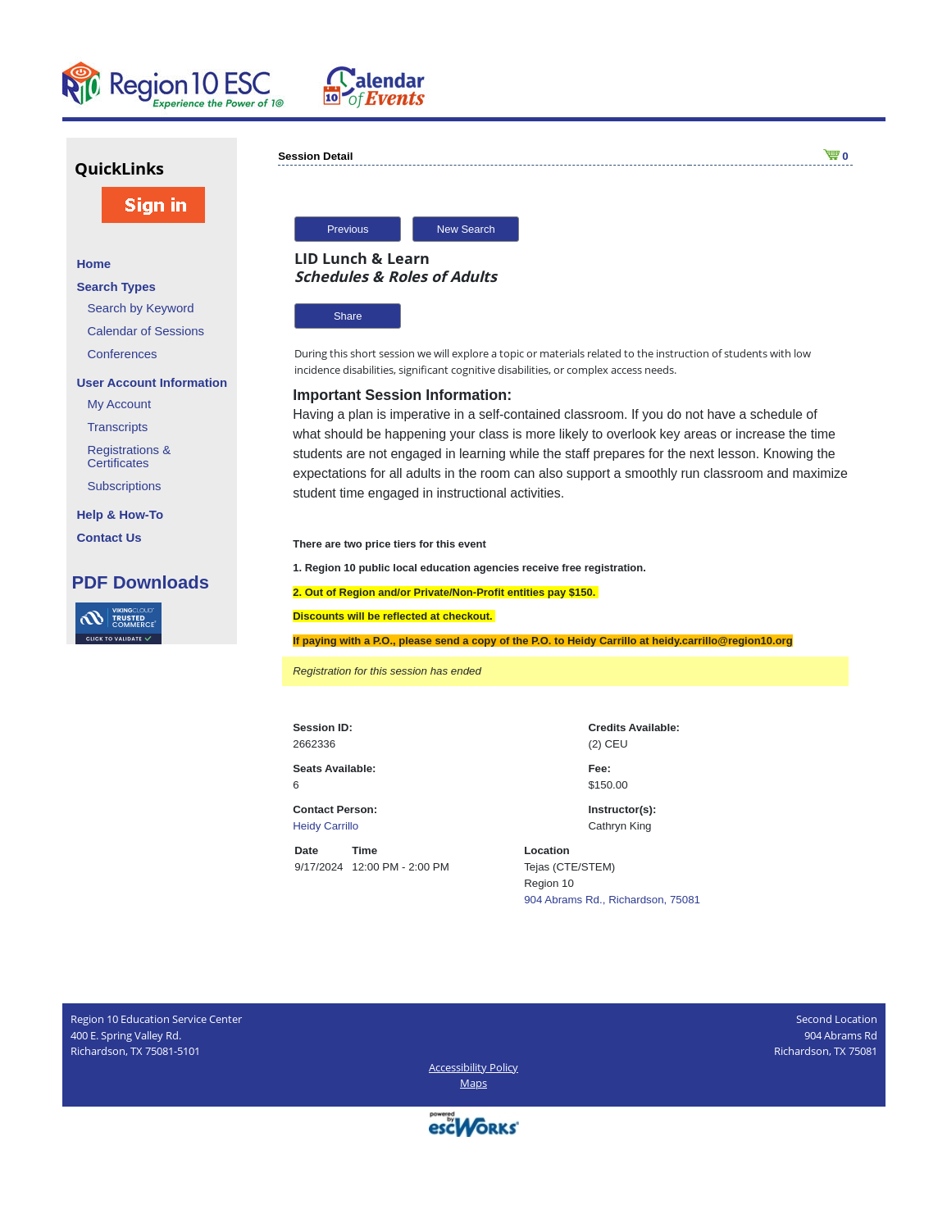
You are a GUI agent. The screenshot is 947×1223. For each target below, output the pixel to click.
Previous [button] (348, 229)
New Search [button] (466, 229)
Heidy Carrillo (325, 826)
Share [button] (348, 316)
